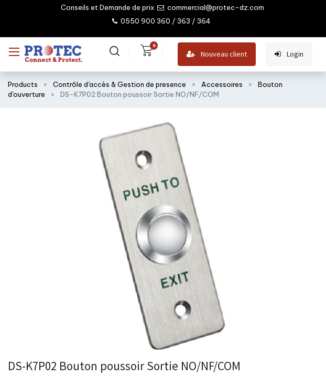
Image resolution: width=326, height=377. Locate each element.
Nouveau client (217, 54)
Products (23, 84)
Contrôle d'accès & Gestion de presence (119, 84)
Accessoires (222, 84)
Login (289, 54)
